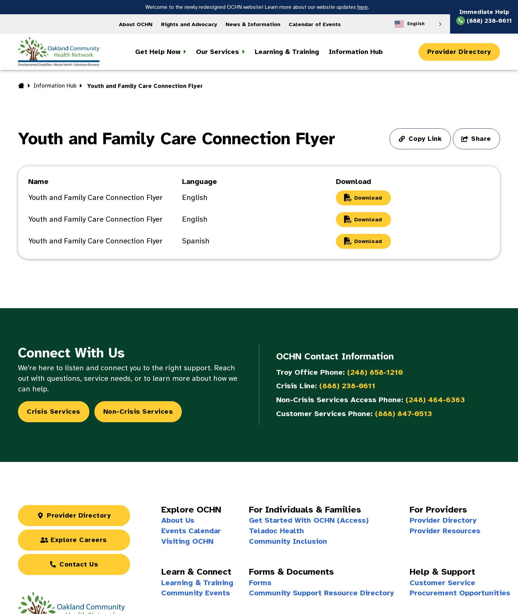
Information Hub (55, 86)
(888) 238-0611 (347, 385)
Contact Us (78, 564)
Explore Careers (79, 540)
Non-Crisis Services (138, 411)
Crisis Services (54, 411)
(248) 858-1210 (375, 372)
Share (481, 138)
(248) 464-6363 (435, 399)
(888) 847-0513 (403, 413)
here (362, 7)
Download (368, 197)
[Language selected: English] (418, 24)
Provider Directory (459, 52)
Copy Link (425, 138)
